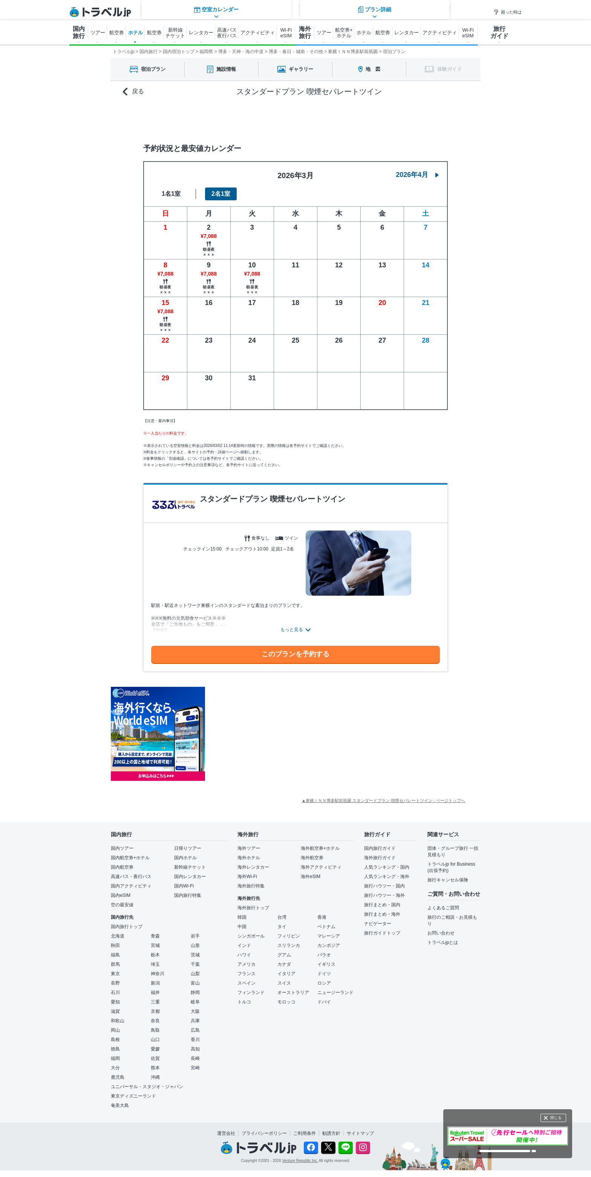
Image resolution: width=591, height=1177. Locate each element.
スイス (284, 983)
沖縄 (155, 1077)
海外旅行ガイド (380, 857)
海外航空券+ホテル (320, 848)
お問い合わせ (441, 933)
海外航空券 (312, 857)
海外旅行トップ (253, 907)
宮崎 (195, 1067)
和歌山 (117, 1020)
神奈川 (157, 973)
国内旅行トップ (126, 926)
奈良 (155, 1020)
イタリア (286, 973)
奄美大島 (120, 1105)
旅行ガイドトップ (382, 933)
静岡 (195, 992)
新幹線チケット (190, 867)
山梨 (195, 973)
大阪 (195, 1011)
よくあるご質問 (443, 907)
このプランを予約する (295, 654)
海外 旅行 (305, 32)
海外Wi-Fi (247, 876)
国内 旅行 (79, 32)
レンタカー (201, 32)
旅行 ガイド (499, 32)
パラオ (324, 954)
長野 (115, 983)
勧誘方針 (331, 1133)
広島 (195, 1030)
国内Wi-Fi (184, 886)
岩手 (195, 936)
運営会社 (226, 1133)
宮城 (155, 945)
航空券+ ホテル (344, 32)
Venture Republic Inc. (300, 1161)
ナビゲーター (377, 923)
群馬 (115, 964)
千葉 (195, 964)
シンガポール (251, 936)
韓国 (242, 917)
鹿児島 (117, 1077)
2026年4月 (417, 174)
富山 (195, 983)
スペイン (246, 983)
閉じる (556, 1118)
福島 (115, 954)
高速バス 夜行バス (227, 32)
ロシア (324, 983)
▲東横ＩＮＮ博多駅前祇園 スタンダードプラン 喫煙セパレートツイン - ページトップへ (383, 800)
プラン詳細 (374, 118)
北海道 (117, 936)
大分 (115, 1067)
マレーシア (328, 936)
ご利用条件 (304, 1133)
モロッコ (286, 1002)
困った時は (507, 12)
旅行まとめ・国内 (382, 904)
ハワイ (244, 954)
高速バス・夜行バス (131, 876)
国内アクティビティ (131, 886)
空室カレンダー (216, 118)
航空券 (116, 32)
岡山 (115, 1030)
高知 (195, 1049)
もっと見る (291, 629)
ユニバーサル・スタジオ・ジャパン (147, 1086)
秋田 (115, 945)
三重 (155, 1002)
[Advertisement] (280, 734)
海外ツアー (248, 848)
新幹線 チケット (175, 32)
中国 (242, 926)
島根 (115, 1039)
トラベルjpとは (442, 942)
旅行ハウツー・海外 (384, 895)
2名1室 (220, 194)
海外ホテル (248, 857)
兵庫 (195, 1020)
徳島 (115, 1049)
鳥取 (155, 1030)
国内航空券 (122, 867)
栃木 (155, 954)
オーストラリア (293, 992)
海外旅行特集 (251, 886)
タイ (281, 926)
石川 (115, 992)
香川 (195, 1039)
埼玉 (155, 964)
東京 (115, 973)
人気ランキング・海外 (386, 876)
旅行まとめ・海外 (382, 914)
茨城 (195, 954)
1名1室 (171, 194)
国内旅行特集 (187, 895)
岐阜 (195, 1002)
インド (244, 945)
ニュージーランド (335, 992)
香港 (321, 917)
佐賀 (155, 1058)
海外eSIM (310, 876)
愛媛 (155, 1049)
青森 (155, 936)
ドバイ (324, 1002)
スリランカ (288, 945)
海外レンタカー (253, 867)
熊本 (155, 1067)
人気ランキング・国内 (386, 867)
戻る (133, 92)
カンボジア (328, 945)
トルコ (244, 1002)
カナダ (284, 964)
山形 (195, 945)
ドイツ (324, 973)
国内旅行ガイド (380, 848)
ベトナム (326, 926)
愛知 (115, 1002)
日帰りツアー (187, 848)
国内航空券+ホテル (130, 857)
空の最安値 (122, 904)
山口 (155, 1039)
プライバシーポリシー (264, 1133)
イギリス (326, 964)
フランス (246, 973)
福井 (155, 992)
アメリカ (246, 964)
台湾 (281, 917)
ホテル (135, 32)
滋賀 (115, 1011)
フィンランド (251, 992)
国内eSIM (120, 895)
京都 (155, 1011)
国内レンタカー (190, 876)
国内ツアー (122, 848)
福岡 (115, 1058)
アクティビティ (257, 32)
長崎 (195, 1058)
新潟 (155, 983)
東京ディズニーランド (133, 1096)
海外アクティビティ (321, 867)
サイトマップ (360, 1133)
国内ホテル (185, 857)
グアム (284, 954)
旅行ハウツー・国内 (384, 886)
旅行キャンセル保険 (447, 880)
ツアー (97, 32)
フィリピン (288, 936)
